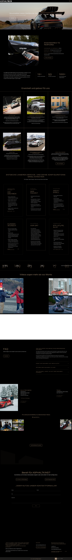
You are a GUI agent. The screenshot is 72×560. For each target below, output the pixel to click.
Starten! (12, 18)
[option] (58, 559)
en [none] (58, 558)
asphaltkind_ (36, 417)
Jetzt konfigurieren (36, 558)
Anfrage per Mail (51, 479)
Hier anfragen (48, 57)
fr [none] (61, 558)
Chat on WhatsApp (22, 479)
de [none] (55, 558)
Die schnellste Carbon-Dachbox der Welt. (23, 13)
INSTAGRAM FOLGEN (36, 445)
